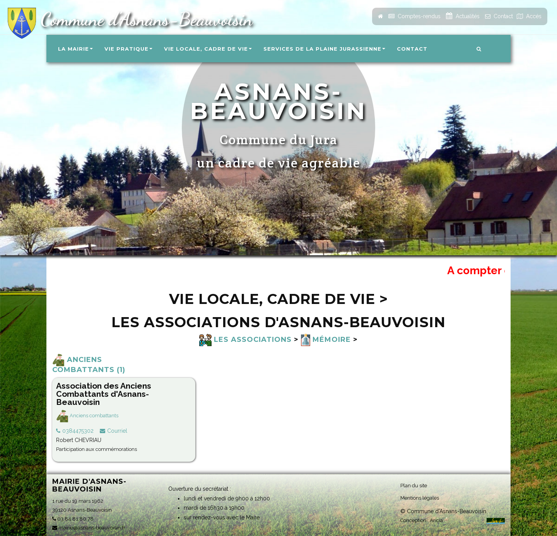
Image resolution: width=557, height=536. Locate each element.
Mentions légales (419, 498)
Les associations (245, 339)
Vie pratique (128, 49)
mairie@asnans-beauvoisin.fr (88, 528)
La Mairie (75, 49)
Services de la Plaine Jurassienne (324, 49)
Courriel (117, 431)
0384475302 (78, 431)
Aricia (436, 520)
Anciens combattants (87, 415)
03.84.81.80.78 (73, 519)
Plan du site (413, 485)
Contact (412, 49)
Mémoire (326, 339)
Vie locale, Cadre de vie (208, 49)
